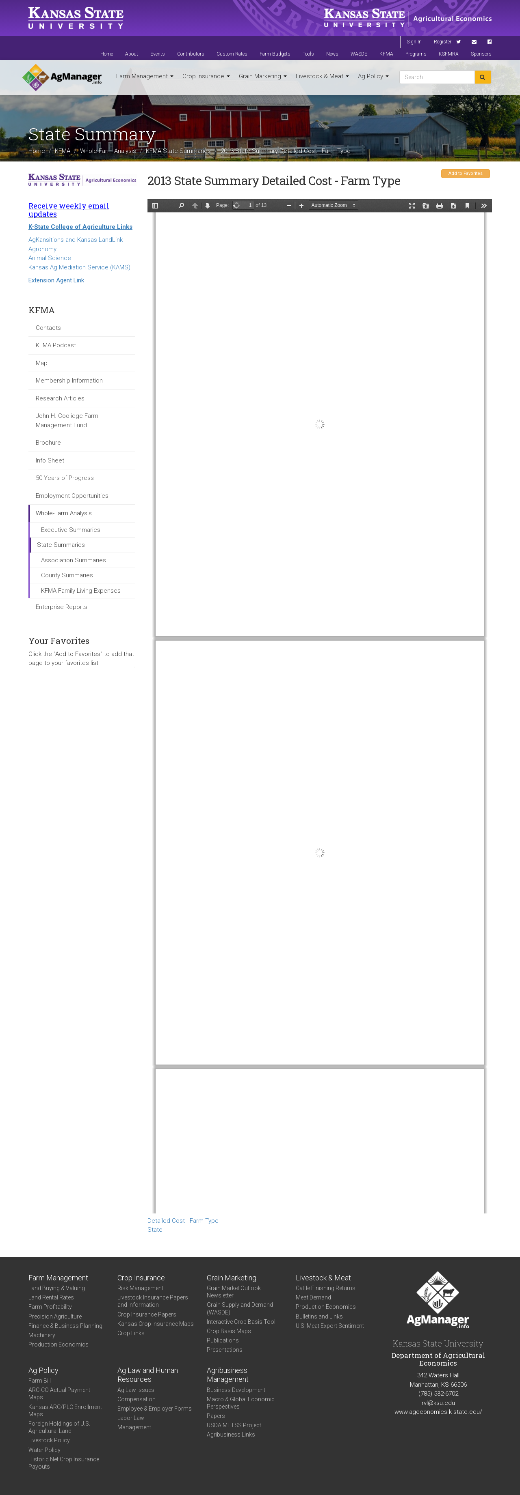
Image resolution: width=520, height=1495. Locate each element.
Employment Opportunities (72, 495)
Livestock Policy (49, 1440)
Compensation (136, 1399)
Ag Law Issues (135, 1390)
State (154, 1229)
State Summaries (61, 545)
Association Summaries (73, 560)
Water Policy (44, 1450)
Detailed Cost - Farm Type (183, 1220)
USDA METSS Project (234, 1425)
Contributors (190, 54)
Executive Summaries (70, 529)
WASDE (359, 54)
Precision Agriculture (55, 1316)
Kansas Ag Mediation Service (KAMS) (79, 267)
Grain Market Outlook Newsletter (234, 1292)
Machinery (41, 1335)
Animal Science (49, 258)
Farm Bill (39, 1380)
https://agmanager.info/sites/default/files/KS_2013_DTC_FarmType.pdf (319, 706)
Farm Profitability (50, 1307)
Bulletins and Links (319, 1316)
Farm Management (144, 76)
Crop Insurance (206, 76)
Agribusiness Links (231, 1434)
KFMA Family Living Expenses (81, 590)
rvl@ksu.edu (438, 1403)
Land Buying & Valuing (56, 1288)
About (131, 54)
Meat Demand (313, 1297)
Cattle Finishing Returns (325, 1288)
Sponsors (481, 54)
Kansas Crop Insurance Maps (155, 1324)
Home (106, 54)
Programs (416, 54)
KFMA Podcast (56, 345)
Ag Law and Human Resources (147, 1375)
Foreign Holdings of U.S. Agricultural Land (59, 1427)
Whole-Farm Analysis (108, 150)
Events (157, 54)
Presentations (225, 1350)
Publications (223, 1340)
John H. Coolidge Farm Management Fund (67, 420)
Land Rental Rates (51, 1297)
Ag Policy (373, 76)
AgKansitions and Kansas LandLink (75, 239)
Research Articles (60, 398)
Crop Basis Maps (229, 1331)
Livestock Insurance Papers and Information (152, 1301)
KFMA (386, 54)
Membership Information (69, 380)
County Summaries (67, 575)
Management (134, 1427)
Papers (216, 1416)
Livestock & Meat (322, 76)
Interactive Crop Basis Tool (241, 1322)
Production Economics (58, 1344)
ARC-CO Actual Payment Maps (59, 1393)
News (332, 54)
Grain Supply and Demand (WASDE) (240, 1308)
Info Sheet (50, 460)
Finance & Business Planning (65, 1326)
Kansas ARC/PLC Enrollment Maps (65, 1411)
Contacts (48, 327)
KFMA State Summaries (178, 150)
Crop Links (131, 1333)
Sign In (414, 42)
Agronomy (42, 249)
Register (442, 42)
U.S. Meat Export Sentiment (330, 1326)
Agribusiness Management (228, 1375)
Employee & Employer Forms (154, 1408)
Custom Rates (232, 54)
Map (42, 363)
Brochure (48, 442)
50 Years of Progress (65, 478)
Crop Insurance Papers (146, 1314)
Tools (308, 54)
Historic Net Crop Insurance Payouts (63, 1463)
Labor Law (130, 1418)
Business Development (236, 1390)
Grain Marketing (263, 76)
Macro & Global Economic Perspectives (241, 1403)
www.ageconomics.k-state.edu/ (438, 1411)
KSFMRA (449, 54)
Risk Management (140, 1288)
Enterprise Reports (61, 607)
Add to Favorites (465, 173)
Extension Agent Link (56, 280)
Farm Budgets (275, 54)
